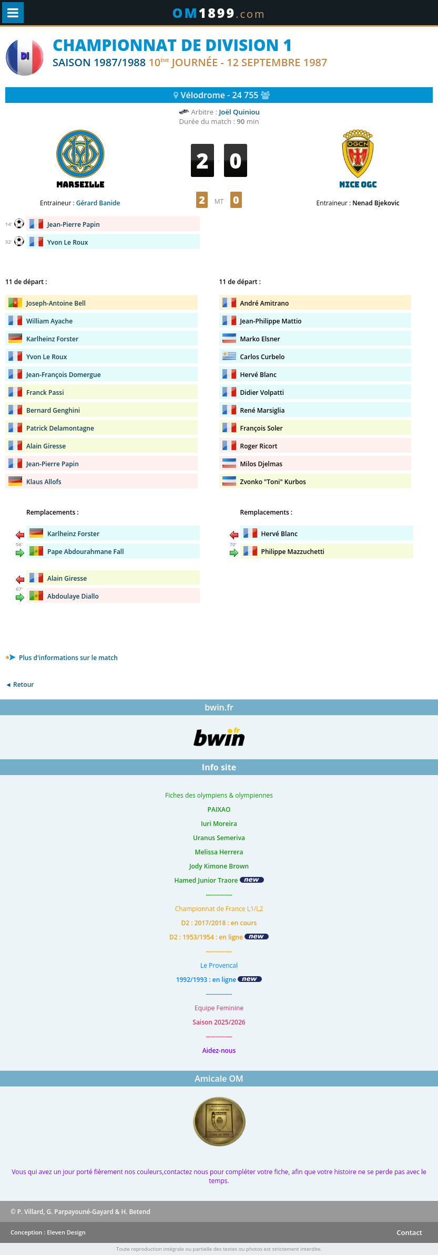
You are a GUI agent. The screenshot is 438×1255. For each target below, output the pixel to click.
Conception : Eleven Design (48, 1232)
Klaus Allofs (44, 481)
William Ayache (49, 321)
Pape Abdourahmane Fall (85, 551)
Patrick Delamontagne (60, 428)
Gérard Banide (98, 202)
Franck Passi (45, 392)
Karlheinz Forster (52, 338)
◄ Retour (19, 684)
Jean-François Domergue (63, 374)
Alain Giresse (46, 446)
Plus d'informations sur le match (61, 657)
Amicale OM (219, 1078)
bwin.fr (219, 707)
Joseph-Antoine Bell (56, 303)
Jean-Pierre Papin (73, 224)
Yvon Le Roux (67, 242)
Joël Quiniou (239, 112)
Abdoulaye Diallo (73, 596)
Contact (409, 1232)
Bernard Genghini (53, 410)
